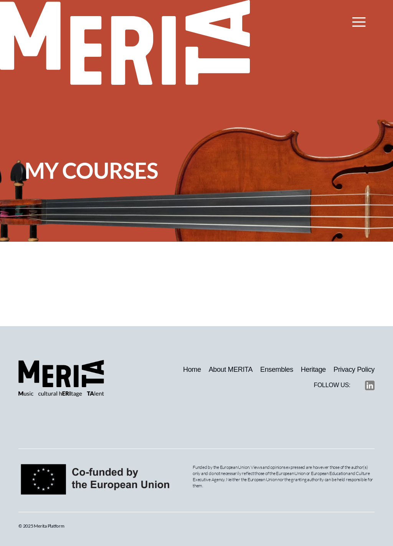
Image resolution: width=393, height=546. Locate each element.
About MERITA (231, 369)
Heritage (313, 369)
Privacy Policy (354, 369)
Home (192, 369)
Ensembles (276, 369)
